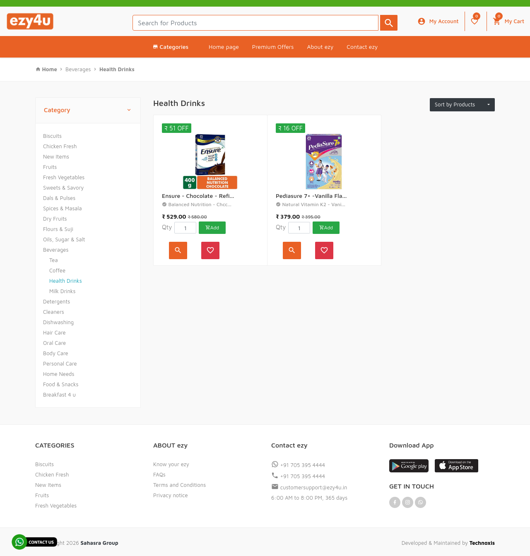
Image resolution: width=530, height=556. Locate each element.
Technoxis (482, 542)
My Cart (508, 19)
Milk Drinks (62, 291)
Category (88, 110)
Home (50, 69)
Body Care (55, 353)
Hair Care (54, 332)
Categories (170, 46)
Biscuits (52, 135)
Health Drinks (65, 280)
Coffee (57, 270)
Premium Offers (273, 46)
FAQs (159, 474)
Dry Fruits (55, 218)
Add (212, 227)
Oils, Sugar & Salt (64, 239)
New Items (56, 156)
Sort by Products (460, 104)
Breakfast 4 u (59, 394)
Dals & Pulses (59, 198)
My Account (437, 21)
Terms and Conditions (179, 484)
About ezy (320, 46)
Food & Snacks (61, 384)
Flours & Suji (58, 229)
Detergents (56, 301)
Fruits (50, 167)
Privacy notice (170, 495)
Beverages (55, 249)
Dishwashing (58, 322)
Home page (224, 46)
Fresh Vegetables (63, 177)
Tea (53, 260)
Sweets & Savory (63, 187)
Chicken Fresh (60, 146)
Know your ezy (171, 464)
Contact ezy (362, 46)
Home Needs (58, 374)
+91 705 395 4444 (298, 465)
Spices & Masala (62, 208)
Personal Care (60, 363)
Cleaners (53, 311)
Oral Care (54, 342)
